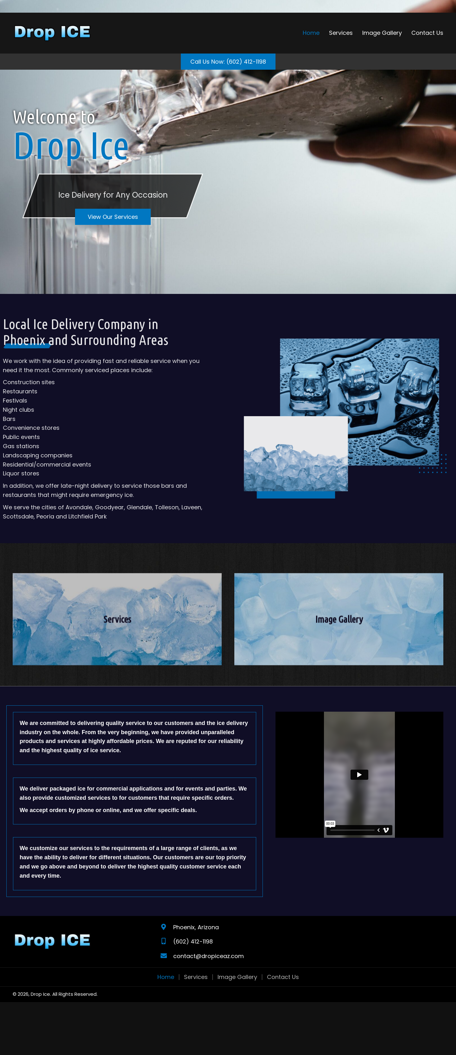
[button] (228, 62)
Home (165, 977)
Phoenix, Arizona (196, 927)
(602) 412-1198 (193, 941)
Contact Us (283, 977)
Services (196, 977)
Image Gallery (237, 977)
